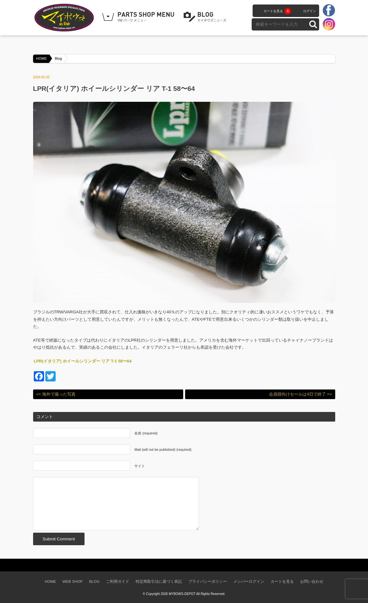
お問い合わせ (311, 581)
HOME (41, 58)
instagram (328, 24)
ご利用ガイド (117, 581)
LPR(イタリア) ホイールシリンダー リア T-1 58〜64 (83, 361)
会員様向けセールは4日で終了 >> (300, 394)
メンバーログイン (248, 581)
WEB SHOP (72, 581)
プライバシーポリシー (207, 581)
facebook (328, 10)
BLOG (206, 17)
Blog (58, 58)
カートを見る (277, 11)
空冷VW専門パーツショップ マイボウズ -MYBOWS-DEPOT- (65, 17)
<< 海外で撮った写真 (56, 394)
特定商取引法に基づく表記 (159, 581)
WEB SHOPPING (139, 17)
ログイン (309, 11)
